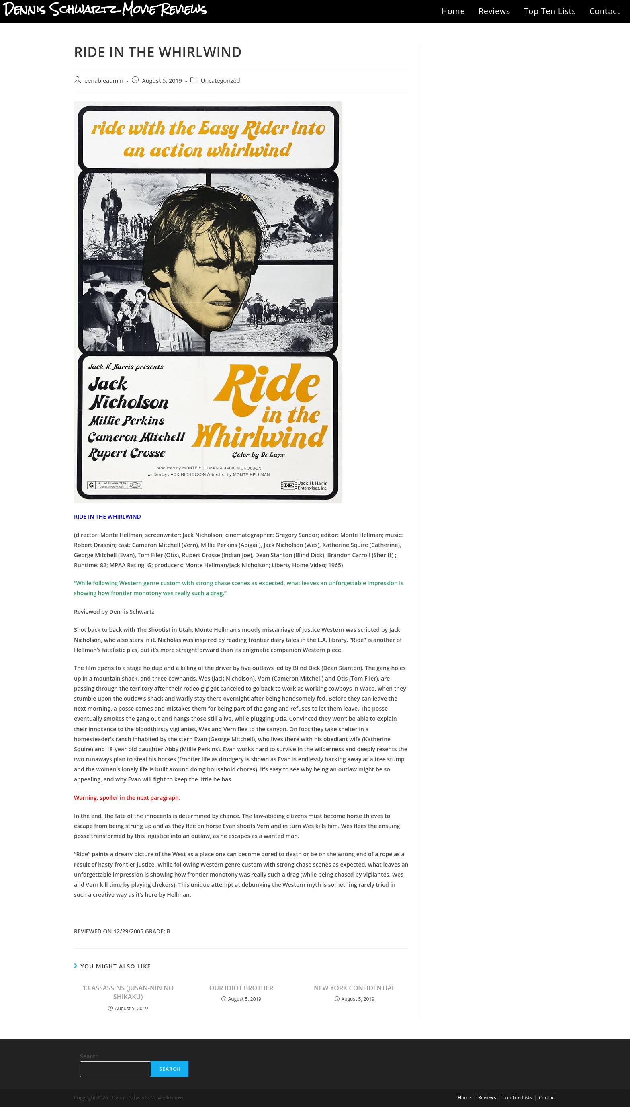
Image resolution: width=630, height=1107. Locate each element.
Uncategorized (220, 80)
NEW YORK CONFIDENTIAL (354, 988)
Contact (604, 11)
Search (89, 1056)
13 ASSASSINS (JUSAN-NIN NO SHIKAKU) (128, 992)
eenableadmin (103, 80)
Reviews (494, 11)
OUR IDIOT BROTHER (241, 988)
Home (453, 11)
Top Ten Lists (550, 11)
